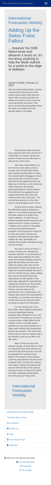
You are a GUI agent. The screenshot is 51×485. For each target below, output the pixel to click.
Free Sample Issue (16, 440)
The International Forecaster (17, 3)
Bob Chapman (13, 423)
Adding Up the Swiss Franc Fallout (23, 35)
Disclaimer (25, 466)
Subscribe (12, 445)
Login (10, 434)
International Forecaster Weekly (25, 20)
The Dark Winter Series (17, 417)
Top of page (25, 470)
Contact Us (13, 428)
